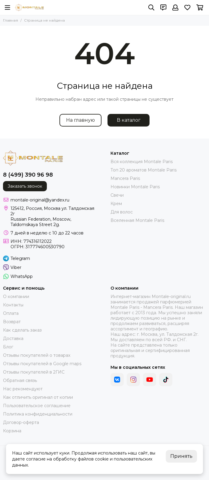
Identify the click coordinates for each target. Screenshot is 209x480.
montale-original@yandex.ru (40, 200)
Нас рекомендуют (23, 389)
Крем (116, 203)
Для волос (122, 212)
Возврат (12, 321)
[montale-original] (29, 7)
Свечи (117, 195)
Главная (10, 20)
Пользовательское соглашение (37, 405)
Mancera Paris (125, 178)
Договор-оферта (21, 422)
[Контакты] (163, 7)
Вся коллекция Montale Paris (142, 161)
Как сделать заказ (22, 330)
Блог (8, 347)
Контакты (13, 305)
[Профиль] (175, 7)
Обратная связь (20, 380)
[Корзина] (199, 7)
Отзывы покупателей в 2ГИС (34, 372)
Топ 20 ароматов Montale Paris (144, 170)
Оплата (11, 313)
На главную (80, 120)
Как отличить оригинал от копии (38, 397)
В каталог (129, 120)
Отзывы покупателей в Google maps (42, 363)
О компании (16, 296)
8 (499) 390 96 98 (28, 174)
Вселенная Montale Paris (137, 220)
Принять (181, 456)
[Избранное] (187, 7)
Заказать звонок (25, 186)
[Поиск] (151, 7)
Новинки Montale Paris (135, 186)
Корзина (12, 431)
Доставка (13, 338)
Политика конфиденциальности (37, 414)
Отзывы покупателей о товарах (36, 355)
